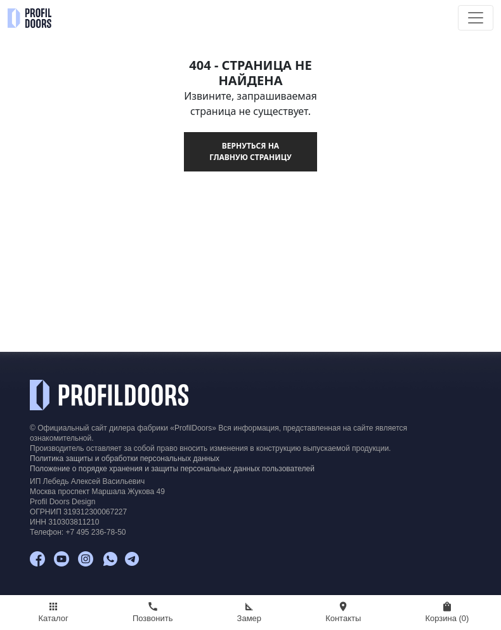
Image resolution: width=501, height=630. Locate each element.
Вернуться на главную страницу (250, 151)
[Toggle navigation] (475, 17)
